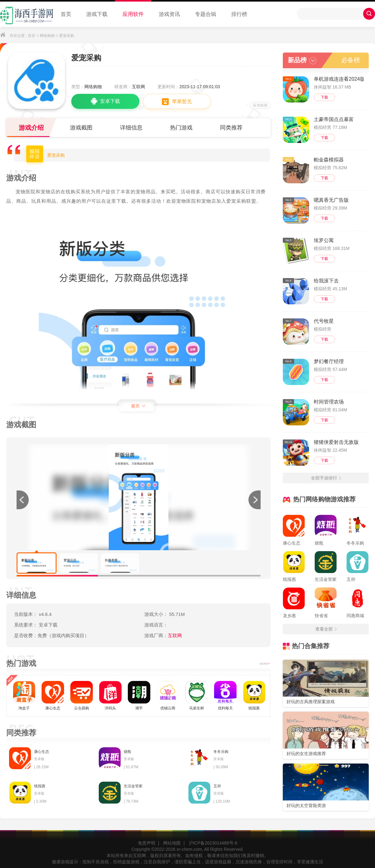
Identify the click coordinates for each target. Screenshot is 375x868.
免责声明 (146, 842)
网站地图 (172, 842)
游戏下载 (97, 14)
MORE (265, 663)
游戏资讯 (169, 14)
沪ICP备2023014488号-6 (213, 842)
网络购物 (47, 35)
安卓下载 (105, 101)
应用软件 (133, 14)
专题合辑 (205, 14)
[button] (254, 499)
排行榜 (239, 14)
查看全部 (326, 629)
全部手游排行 (326, 477)
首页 (66, 14)
